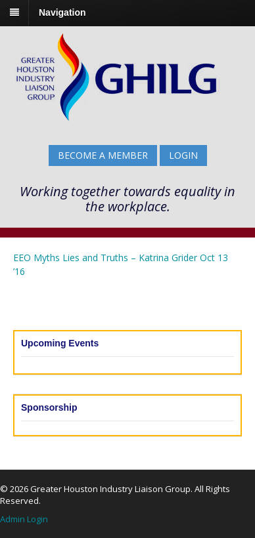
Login (183, 155)
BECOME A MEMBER (103, 155)
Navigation (62, 12)
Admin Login (24, 519)
